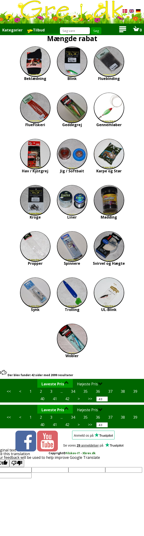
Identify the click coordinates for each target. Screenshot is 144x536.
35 (85, 391)
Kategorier (12, 30)
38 (123, 391)
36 (98, 391)
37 (110, 391)
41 (55, 398)
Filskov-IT (73, 453)
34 (73, 391)
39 (135, 391)
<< (9, 391)
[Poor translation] (16, 463)
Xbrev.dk (89, 453)
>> (90, 398)
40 (42, 398)
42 (67, 398)
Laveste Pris (55, 384)
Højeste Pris (90, 384)
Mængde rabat (72, 38)
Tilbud (36, 30)
